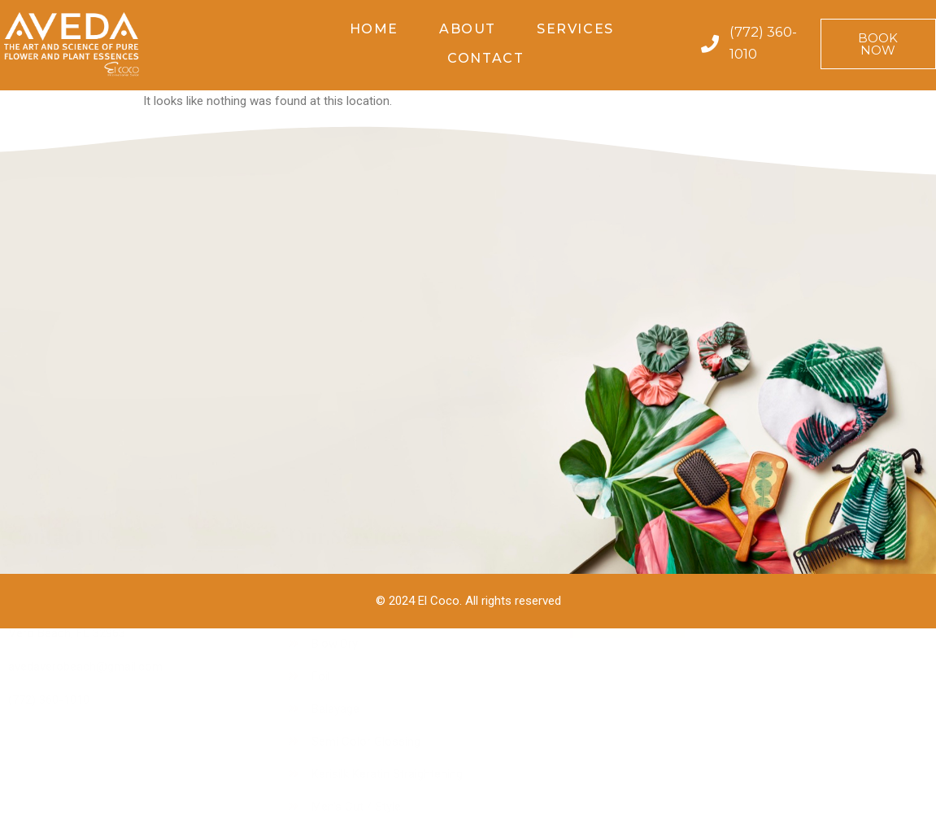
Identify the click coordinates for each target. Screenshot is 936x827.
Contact (485, 58)
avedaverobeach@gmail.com (85, 421)
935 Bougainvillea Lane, (70, 365)
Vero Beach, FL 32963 (66, 387)
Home (374, 29)
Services (575, 29)
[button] (878, 44)
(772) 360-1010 (48, 454)
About (467, 29)
